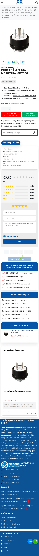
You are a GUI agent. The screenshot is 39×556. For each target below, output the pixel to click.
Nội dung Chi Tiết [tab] (11, 143)
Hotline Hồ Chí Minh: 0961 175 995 (17, 318)
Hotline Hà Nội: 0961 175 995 (15, 304)
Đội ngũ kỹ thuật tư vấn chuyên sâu (19, 273)
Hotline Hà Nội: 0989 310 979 (16, 300)
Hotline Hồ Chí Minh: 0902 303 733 (18, 315)
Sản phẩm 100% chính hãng (16, 280)
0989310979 (13, 67)
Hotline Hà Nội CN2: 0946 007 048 (18, 311)
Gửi (19, 241)
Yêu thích (31, 413)
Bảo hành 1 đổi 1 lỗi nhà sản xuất (18, 284)
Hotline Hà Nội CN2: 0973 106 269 (17, 307)
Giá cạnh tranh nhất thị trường (17, 288)
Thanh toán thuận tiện (14, 277)
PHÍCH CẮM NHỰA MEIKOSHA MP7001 (17, 391)
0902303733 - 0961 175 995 (12, 435)
